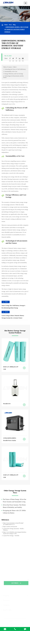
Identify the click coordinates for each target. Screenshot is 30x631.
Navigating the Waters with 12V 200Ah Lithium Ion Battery (14, 512)
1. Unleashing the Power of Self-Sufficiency (14, 69)
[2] (13, 61)
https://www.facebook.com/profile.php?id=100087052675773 (13, 523)
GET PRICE (16, 583)
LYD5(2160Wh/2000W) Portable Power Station (9, 439)
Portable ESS (6, 403)
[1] (10, 61)
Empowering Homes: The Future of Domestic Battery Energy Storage (16, 29)
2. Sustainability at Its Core (10, 71)
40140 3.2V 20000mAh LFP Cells (10, 368)
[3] (16, 61)
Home (6, 24)
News (10, 24)
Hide (14, 67)
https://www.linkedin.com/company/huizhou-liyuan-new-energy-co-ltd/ (14, 532)
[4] (19, 61)
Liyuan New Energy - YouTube (11, 535)
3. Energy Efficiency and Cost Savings (13, 73)
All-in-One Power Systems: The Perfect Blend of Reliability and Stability (14, 506)
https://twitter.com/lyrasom (10, 526)
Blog (14, 24)
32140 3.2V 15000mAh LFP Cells (10, 476)
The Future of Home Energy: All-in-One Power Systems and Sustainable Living (14, 501)
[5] (23, 61)
